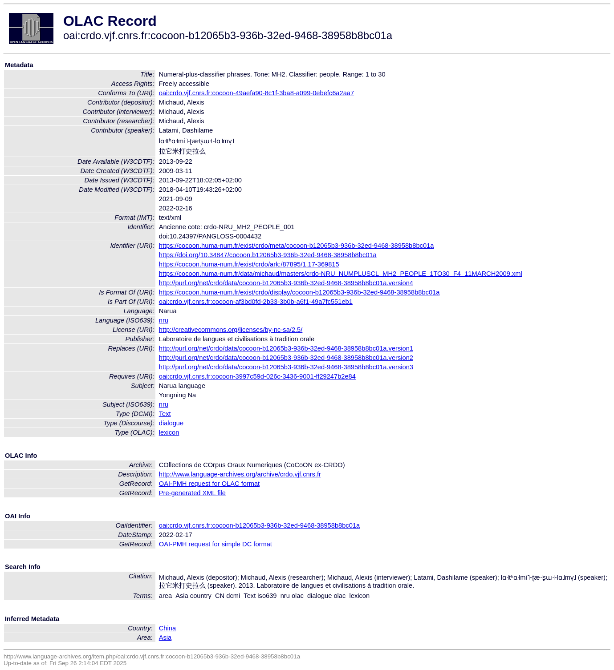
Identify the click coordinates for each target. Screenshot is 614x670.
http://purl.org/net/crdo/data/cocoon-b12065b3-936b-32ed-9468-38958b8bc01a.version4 (286, 283)
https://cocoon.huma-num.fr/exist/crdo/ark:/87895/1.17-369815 (249, 264)
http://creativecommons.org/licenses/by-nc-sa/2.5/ (231, 329)
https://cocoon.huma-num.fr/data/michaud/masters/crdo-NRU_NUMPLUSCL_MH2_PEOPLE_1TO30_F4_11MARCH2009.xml (340, 273)
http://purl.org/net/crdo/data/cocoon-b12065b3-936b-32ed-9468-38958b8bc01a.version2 (286, 357)
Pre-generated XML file (192, 492)
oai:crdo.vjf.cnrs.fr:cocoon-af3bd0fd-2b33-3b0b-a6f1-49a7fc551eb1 (256, 301)
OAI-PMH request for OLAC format (209, 483)
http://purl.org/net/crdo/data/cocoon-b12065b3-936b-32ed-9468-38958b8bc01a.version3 (286, 367)
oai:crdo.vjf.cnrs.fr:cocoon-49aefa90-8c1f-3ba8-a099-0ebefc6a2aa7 (256, 93)
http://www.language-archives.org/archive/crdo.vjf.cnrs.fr (240, 474)
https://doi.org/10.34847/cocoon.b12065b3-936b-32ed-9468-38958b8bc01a (268, 254)
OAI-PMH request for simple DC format (215, 544)
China (167, 628)
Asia (165, 637)
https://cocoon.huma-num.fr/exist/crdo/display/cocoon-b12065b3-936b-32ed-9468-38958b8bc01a (299, 292)
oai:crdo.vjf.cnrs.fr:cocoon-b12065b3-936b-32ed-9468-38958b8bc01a (259, 525)
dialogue (171, 423)
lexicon (169, 432)
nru (163, 320)
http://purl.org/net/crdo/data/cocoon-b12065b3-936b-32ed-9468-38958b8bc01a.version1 (286, 348)
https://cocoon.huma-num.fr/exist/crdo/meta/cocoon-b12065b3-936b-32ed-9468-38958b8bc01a (296, 245)
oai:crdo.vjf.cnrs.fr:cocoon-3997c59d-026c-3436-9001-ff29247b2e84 (257, 376)
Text (165, 413)
